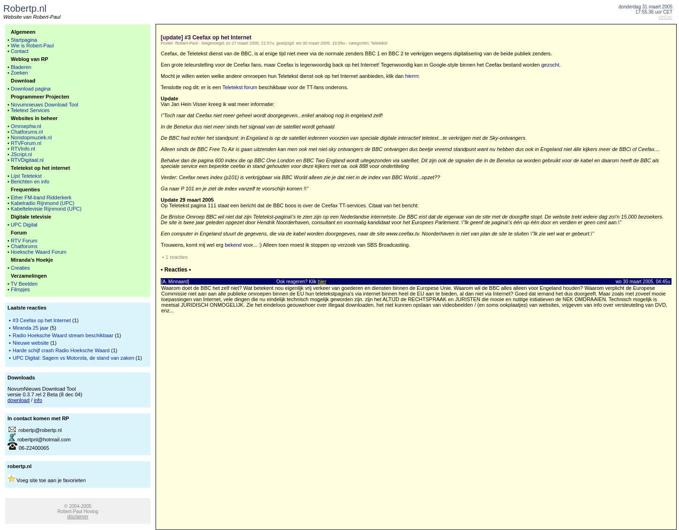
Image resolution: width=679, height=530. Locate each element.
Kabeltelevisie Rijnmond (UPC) (46, 209)
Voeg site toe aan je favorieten (51, 480)
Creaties (20, 268)
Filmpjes (20, 289)
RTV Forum (24, 240)
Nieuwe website (31, 343)
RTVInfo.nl (23, 148)
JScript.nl (21, 154)
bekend (233, 245)
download (18, 400)
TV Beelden (24, 284)
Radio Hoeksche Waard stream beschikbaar (63, 335)
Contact (20, 51)
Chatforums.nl (27, 132)
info (38, 400)
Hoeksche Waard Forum (39, 252)
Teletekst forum (239, 87)
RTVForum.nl (26, 143)
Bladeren (21, 67)
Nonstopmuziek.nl (31, 137)
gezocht (550, 65)
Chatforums (24, 246)
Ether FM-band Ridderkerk (41, 197)
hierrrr (412, 76)
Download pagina (31, 88)
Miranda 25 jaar (30, 328)
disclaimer (78, 516)
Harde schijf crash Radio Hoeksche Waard (61, 350)
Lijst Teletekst (26, 176)
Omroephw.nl (26, 126)
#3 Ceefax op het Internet (42, 320)
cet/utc (665, 17)
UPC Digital (24, 224)
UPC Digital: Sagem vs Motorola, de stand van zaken (73, 358)
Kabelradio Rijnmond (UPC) (43, 203)
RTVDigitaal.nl (27, 160)
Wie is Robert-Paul (32, 45)
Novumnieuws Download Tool (44, 104)
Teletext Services (30, 110)
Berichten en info (30, 181)
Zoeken (19, 73)
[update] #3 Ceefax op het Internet (206, 37)
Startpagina (24, 40)
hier (322, 281)
